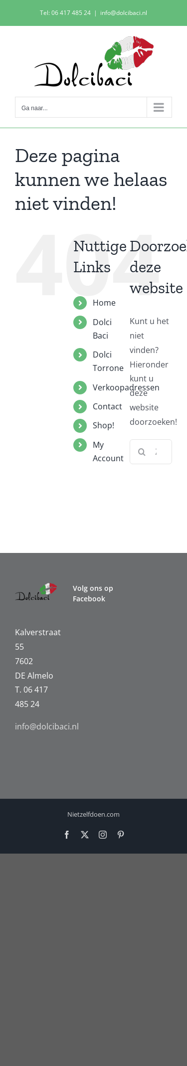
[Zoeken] (142, 451)
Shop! (103, 425)
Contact (107, 406)
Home (104, 302)
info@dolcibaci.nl (123, 12)
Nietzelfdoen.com (93, 814)
